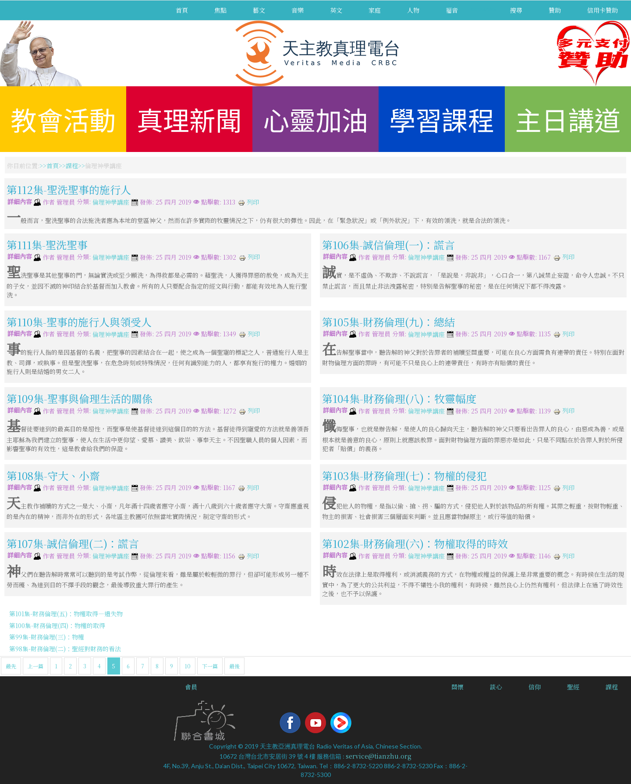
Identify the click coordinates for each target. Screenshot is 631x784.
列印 (248, 202)
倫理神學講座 (110, 202)
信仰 (534, 686)
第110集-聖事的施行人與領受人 (79, 321)
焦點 (220, 10)
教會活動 (63, 119)
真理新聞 (189, 119)
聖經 (573, 686)
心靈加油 (315, 119)
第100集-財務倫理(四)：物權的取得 (57, 625)
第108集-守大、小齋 (53, 475)
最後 (234, 666)
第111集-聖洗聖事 (47, 244)
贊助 (555, 10)
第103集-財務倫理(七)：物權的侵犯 (404, 475)
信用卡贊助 (602, 10)
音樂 (297, 10)
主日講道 (567, 119)
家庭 (375, 10)
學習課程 (441, 119)
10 (187, 666)
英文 (336, 10)
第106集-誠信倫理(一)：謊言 (388, 244)
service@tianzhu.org (378, 756)
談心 (496, 686)
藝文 (259, 10)
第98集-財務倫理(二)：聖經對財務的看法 (65, 648)
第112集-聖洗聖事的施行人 (69, 189)
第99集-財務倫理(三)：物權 (46, 636)
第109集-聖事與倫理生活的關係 (79, 398)
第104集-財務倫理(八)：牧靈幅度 (399, 398)
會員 (191, 686)
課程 (72, 165)
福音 (452, 10)
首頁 (182, 10)
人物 (413, 10)
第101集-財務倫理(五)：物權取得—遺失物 (66, 613)
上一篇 (35, 666)
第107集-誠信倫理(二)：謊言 (73, 543)
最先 (11, 666)
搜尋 (516, 10)
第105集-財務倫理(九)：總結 (388, 321)
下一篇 (210, 666)
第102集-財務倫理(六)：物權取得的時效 (415, 543)
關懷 (457, 686)
